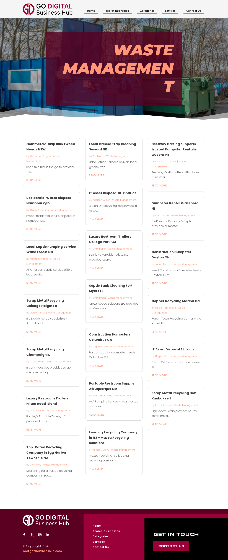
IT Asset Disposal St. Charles (112, 193)
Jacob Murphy (101, 449)
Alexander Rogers (40, 156)
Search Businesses (117, 10)
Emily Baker (99, 248)
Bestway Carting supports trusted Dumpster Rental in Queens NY (174, 149)
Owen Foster (37, 410)
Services (170, 10)
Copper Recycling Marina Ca (176, 301)
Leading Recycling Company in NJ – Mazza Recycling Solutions (113, 437)
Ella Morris (98, 156)
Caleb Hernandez (165, 308)
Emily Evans (99, 297)
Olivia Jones (162, 215)
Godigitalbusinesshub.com (42, 551)
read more (34, 180)
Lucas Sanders (163, 405)
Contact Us (193, 10)
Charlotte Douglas (166, 161)
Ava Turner (99, 395)
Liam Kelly (35, 464)
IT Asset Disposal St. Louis (173, 349)
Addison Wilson (101, 200)
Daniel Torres (38, 312)
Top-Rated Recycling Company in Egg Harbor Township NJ (46, 452)
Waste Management (63, 210)
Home (91, 10)
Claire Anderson (39, 210)
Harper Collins (163, 356)
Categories (147, 10)
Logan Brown (37, 361)
